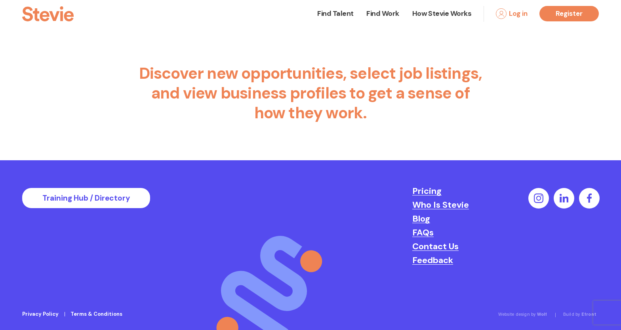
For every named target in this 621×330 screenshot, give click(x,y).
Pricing (427, 191)
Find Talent (335, 13)
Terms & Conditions (96, 314)
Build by (579, 315)
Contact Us (435, 246)
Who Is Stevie (440, 205)
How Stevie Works (441, 13)
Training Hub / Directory (86, 198)
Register (569, 13)
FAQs (423, 232)
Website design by (522, 315)
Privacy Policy (40, 314)
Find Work (382, 13)
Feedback (432, 260)
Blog (421, 218)
